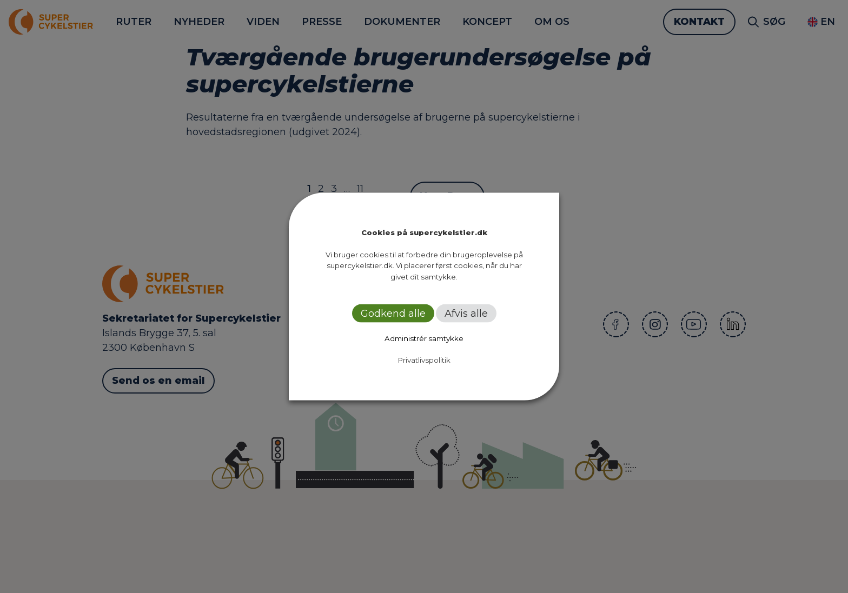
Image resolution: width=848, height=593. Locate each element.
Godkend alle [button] (393, 313)
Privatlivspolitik (424, 360)
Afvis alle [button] (466, 313)
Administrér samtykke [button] (424, 338)
